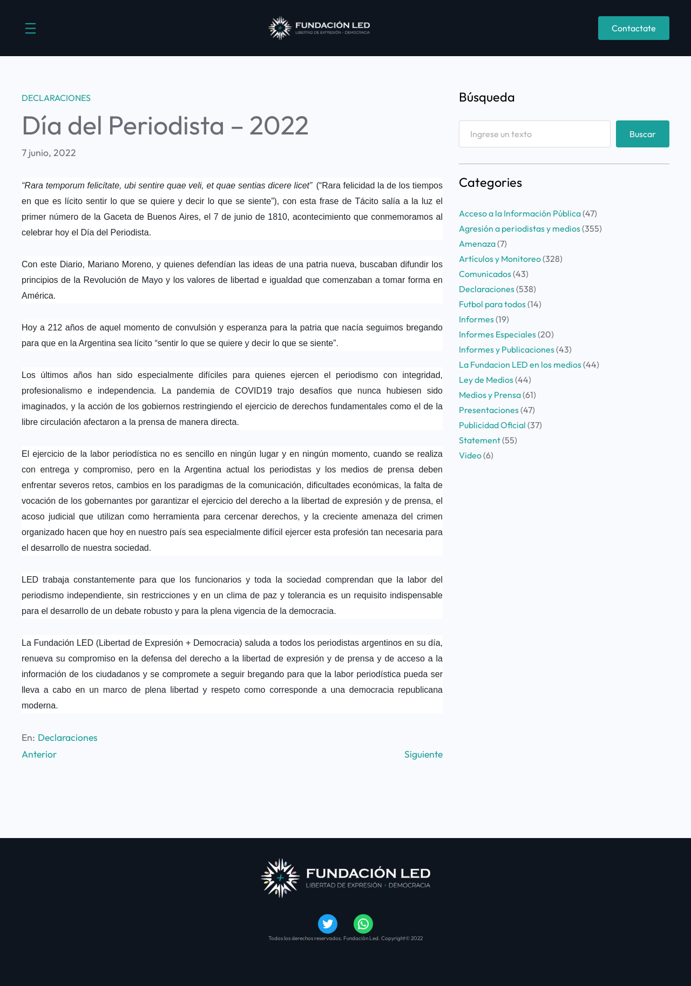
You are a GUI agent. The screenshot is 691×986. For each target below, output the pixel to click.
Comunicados (485, 273)
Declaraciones (56, 97)
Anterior (39, 754)
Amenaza (477, 243)
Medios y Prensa (490, 394)
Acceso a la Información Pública (520, 213)
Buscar (642, 134)
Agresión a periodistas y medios (519, 228)
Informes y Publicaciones (506, 349)
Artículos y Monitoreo (500, 258)
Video (470, 455)
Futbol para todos (492, 304)
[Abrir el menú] (30, 28)
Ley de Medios (486, 379)
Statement (479, 440)
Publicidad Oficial (492, 425)
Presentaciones (489, 409)
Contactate (634, 28)
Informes (476, 319)
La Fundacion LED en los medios (520, 364)
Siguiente (423, 754)
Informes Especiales (497, 334)
